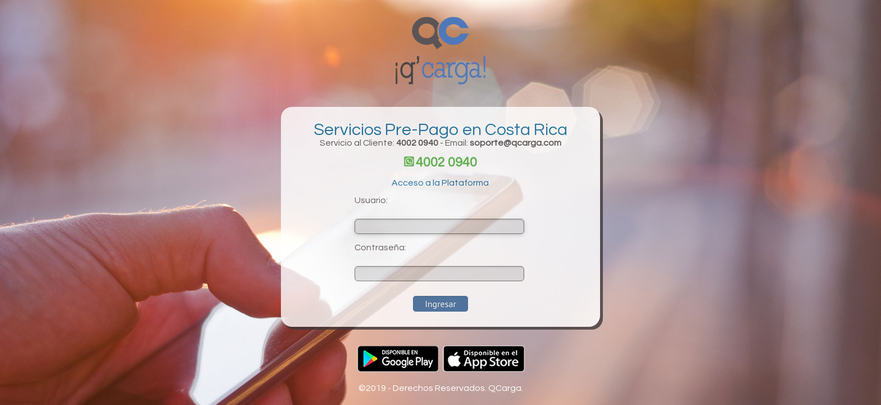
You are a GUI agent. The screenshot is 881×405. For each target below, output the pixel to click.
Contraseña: (380, 247)
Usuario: (371, 200)
